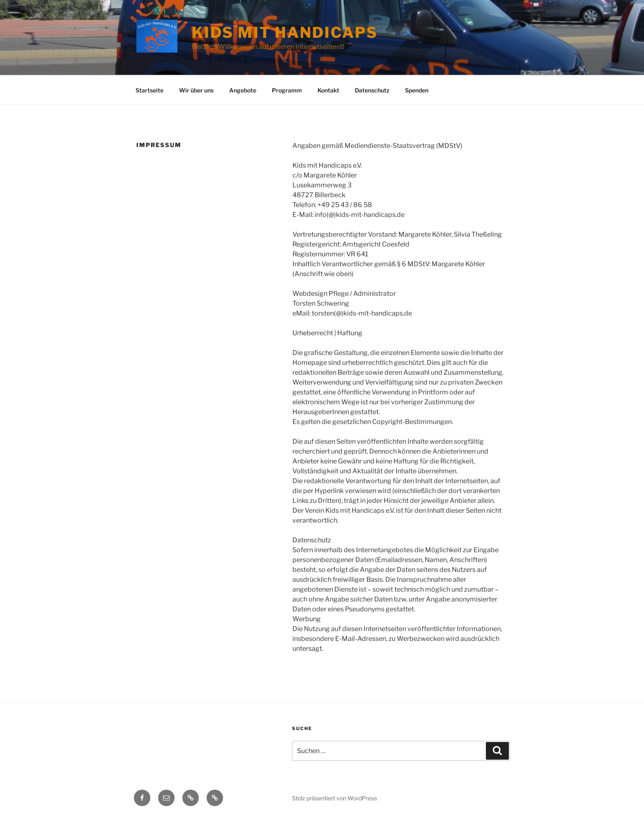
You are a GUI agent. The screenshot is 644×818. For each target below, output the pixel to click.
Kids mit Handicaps (285, 32)
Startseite (149, 90)
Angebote (242, 90)
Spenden (416, 90)
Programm (287, 90)
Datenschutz (372, 90)
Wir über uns (196, 90)
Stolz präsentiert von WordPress (334, 798)
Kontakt (328, 90)
